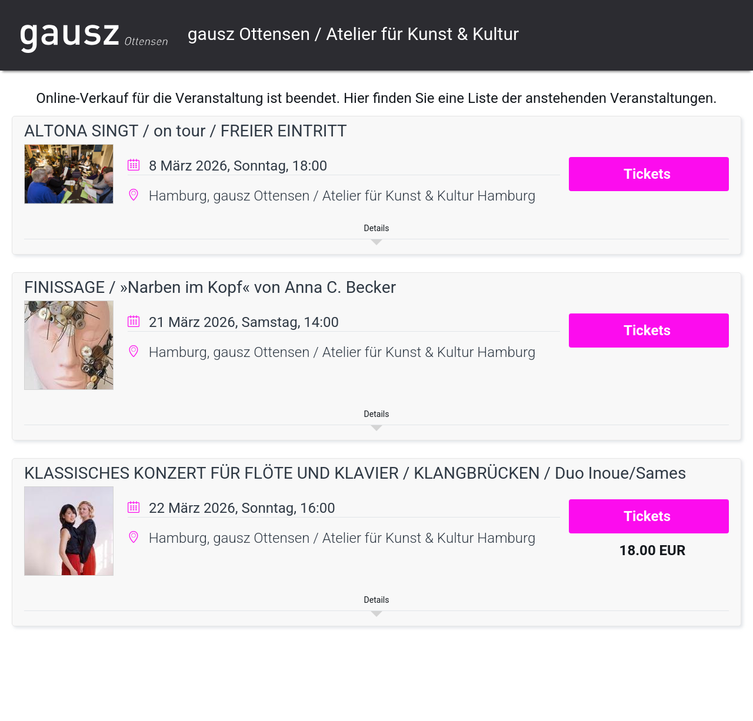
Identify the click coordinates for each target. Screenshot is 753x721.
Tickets (649, 174)
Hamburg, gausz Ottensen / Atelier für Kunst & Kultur (313, 196)
